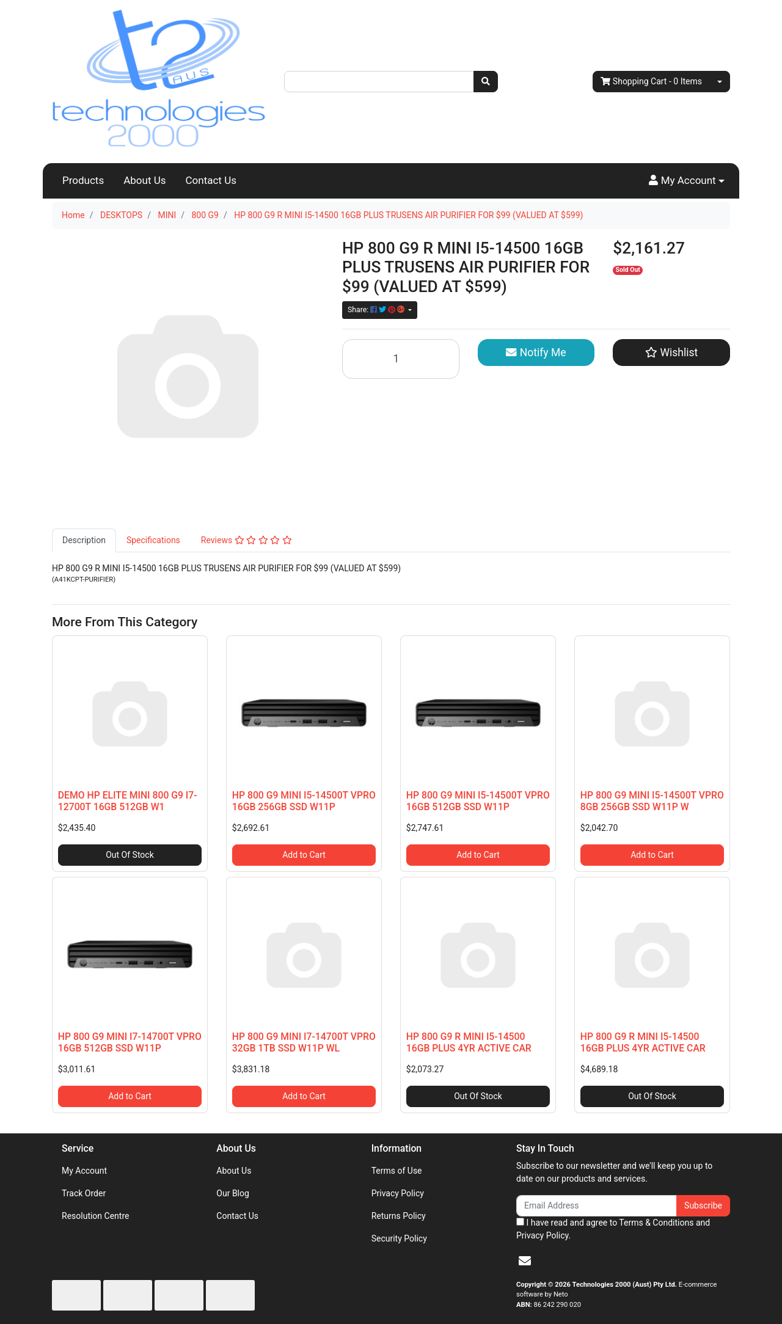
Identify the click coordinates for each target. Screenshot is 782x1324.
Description (84, 540)
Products (83, 180)
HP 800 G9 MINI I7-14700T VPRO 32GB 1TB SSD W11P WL (304, 1042)
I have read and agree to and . (613, 1229)
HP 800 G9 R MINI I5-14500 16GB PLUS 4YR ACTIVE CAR (469, 1042)
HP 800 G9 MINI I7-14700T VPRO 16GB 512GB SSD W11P (130, 1042)
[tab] (84, 540)
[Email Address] (596, 1205)
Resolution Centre (95, 1216)
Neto (561, 1294)
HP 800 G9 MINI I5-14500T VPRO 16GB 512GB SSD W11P (478, 801)
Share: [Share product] (377, 309)
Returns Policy (398, 1216)
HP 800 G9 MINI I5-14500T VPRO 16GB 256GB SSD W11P (304, 801)
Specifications (153, 540)
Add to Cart (304, 855)
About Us (144, 180)
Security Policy (399, 1238)
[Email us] (525, 1261)
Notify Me (536, 352)
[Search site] (485, 81)
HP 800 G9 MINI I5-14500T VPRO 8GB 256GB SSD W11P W (652, 801)
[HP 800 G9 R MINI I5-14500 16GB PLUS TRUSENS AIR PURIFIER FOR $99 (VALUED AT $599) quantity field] (400, 359)
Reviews (246, 540)
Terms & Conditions (656, 1222)
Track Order (84, 1193)
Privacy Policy (397, 1193)
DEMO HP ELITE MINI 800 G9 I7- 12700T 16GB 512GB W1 (127, 801)
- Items (651, 81)
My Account (84, 1171)
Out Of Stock (130, 855)
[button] (686, 181)
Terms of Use (396, 1171)
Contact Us (211, 180)
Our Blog (232, 1193)
